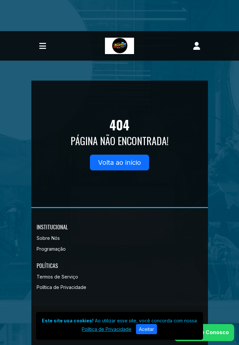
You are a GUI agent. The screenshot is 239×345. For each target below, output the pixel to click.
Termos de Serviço (57, 276)
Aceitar (146, 329)
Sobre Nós (48, 238)
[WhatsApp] (204, 332)
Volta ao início (119, 162)
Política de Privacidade (61, 287)
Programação (51, 249)
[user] (196, 46)
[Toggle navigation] (42, 46)
